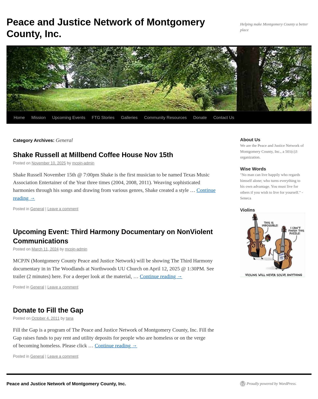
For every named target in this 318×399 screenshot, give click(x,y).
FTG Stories (103, 117)
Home (19, 117)
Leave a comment (62, 209)
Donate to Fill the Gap (48, 310)
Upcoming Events (68, 117)
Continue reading (161, 276)
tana (69, 318)
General (37, 209)
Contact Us (223, 117)
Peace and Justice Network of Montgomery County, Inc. (66, 383)
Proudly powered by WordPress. (272, 383)
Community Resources (165, 117)
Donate (200, 117)
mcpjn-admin (83, 163)
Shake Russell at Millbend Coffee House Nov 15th (93, 154)
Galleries (129, 117)
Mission (38, 117)
